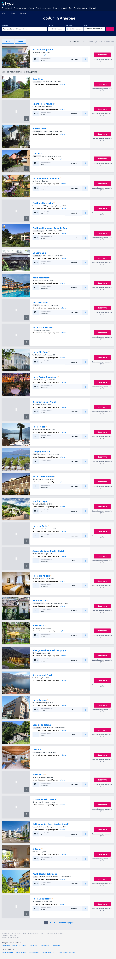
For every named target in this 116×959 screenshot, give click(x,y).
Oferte (56, 8)
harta (46, 55)
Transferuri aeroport (78, 8)
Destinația (5, 25)
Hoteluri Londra (21, 952)
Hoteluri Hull (33, 946)
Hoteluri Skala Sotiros (19, 946)
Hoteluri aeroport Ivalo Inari (66, 952)
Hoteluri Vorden (34, 952)
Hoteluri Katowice (7, 952)
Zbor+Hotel (7, 8)
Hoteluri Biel (6, 946)
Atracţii (64, 8)
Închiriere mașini (43, 8)
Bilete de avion (20, 8)
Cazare (31, 8)
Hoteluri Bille (56, 946)
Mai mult (93, 8)
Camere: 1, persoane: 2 (93, 29)
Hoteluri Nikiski (44, 946)
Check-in (50, 25)
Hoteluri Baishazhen (48, 952)
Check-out (69, 25)
